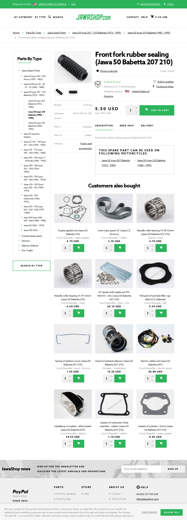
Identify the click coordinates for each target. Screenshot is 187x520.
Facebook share (165, 86)
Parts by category (66, 493)
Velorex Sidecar (30, 245)
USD (73, 4)
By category (23, 17)
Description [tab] (104, 125)
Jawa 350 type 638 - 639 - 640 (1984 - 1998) (35, 219)
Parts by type (64, 498)
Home (16, 32)
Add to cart (159, 110)
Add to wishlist (165, 81)
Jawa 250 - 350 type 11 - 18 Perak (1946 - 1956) (35, 159)
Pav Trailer (27, 250)
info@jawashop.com (147, 499)
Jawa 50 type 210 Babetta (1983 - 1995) (149, 32)
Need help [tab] (127, 125)
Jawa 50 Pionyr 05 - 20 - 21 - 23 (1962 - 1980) (34, 86)
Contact (133, 17)
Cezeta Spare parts (32, 236)
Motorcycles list (106, 71)
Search (55, 17)
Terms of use (119, 498)
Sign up (173, 469)
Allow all (171, 512)
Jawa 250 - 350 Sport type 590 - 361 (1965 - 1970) (34, 187)
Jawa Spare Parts (56, 32)
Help (144, 17)
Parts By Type (33, 32)
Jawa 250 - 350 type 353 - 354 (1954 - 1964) (33, 168)
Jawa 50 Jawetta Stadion (31, 135)
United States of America (52, 4)
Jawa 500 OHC (31, 230)
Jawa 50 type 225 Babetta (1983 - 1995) (36, 125)
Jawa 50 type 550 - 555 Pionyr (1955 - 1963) (35, 78)
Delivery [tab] (147, 125)
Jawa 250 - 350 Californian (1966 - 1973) (32, 198)
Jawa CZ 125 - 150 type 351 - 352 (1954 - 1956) (35, 143)
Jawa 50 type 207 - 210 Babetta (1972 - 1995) (96, 32)
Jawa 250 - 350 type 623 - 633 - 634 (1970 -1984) (34, 209)
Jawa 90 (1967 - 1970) (34, 225)
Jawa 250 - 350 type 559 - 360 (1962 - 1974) (35, 178)
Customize (149, 512)
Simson (26, 240)
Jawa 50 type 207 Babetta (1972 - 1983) (36, 103)
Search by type (32, 265)
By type (40, 17)
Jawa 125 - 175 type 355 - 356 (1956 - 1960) (35, 151)
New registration (148, 4)
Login (168, 4)
